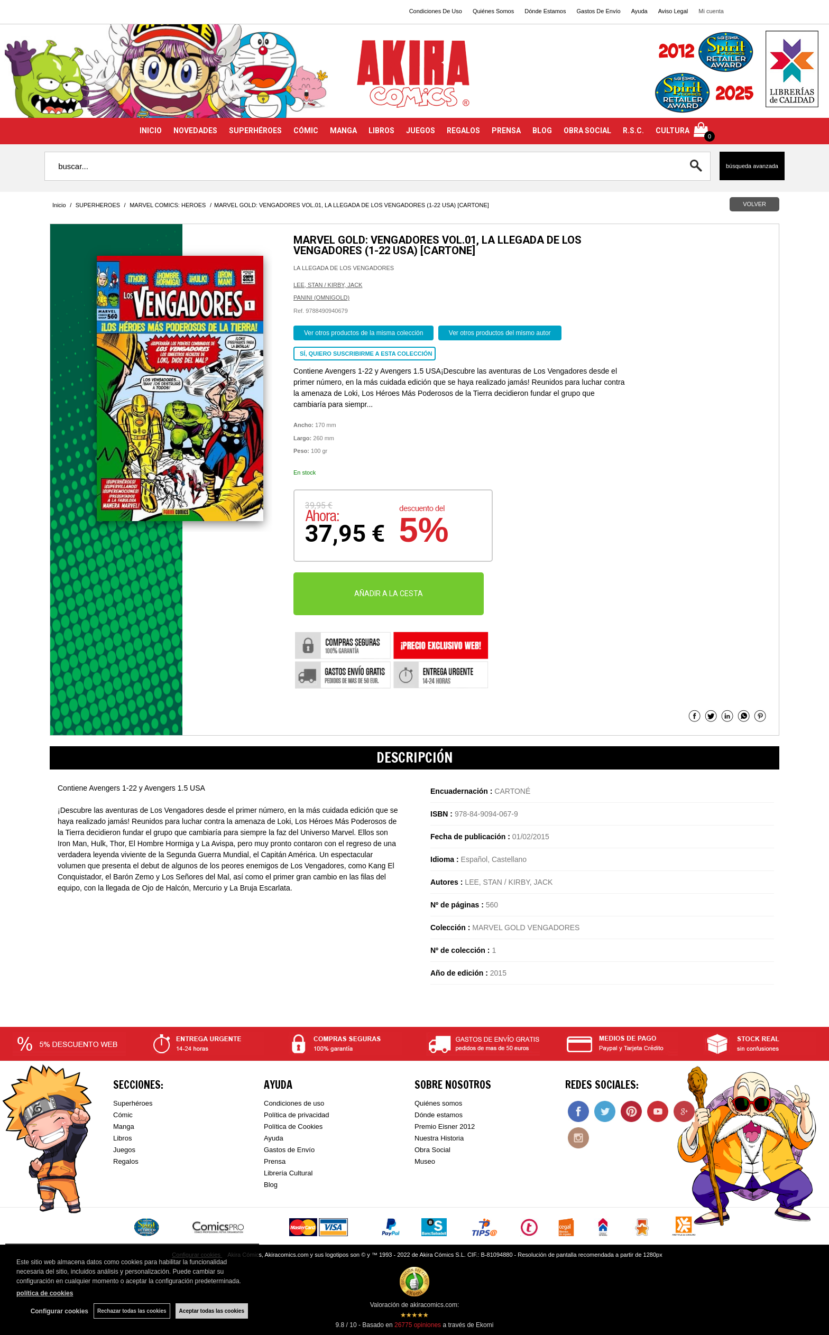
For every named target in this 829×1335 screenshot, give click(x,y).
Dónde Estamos (545, 11)
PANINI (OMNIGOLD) (321, 297)
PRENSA (506, 130)
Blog (271, 1185)
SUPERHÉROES (255, 130)
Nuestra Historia (439, 1138)
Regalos (126, 1161)
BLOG (542, 130)
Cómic (123, 1115)
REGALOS (463, 130)
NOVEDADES (195, 130)
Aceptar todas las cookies (211, 1311)
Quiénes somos (438, 1103)
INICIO (151, 130)
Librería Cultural (288, 1173)
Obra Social (432, 1150)
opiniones (417, 1325)
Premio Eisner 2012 (444, 1126)
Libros (122, 1138)
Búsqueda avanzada (752, 166)
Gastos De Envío (598, 11)
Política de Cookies (293, 1126)
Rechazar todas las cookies (132, 1311)
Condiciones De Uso (435, 11)
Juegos (124, 1150)
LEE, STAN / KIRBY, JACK (327, 285)
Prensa (274, 1161)
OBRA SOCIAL (587, 130)
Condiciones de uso (294, 1103)
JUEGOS (420, 130)
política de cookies (44, 1293)
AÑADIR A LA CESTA (388, 593)
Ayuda (639, 11)
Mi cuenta (711, 11)
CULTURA (672, 130)
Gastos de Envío (289, 1150)
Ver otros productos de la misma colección (363, 333)
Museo (424, 1161)
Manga (123, 1126)
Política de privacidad (296, 1115)
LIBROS (381, 130)
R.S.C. (633, 130)
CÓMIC (305, 130)
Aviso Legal (673, 11)
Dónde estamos (438, 1115)
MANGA (343, 130)
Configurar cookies (59, 1311)
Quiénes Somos (493, 11)
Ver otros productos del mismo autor (500, 333)
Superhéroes (132, 1103)
